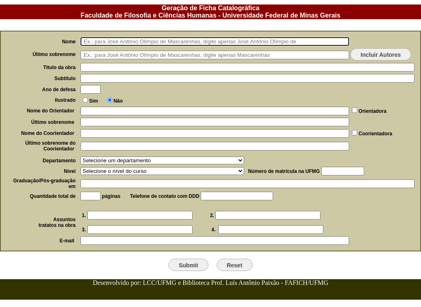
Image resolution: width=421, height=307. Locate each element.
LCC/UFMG (160, 282)
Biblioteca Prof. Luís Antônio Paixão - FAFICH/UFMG (255, 282)
